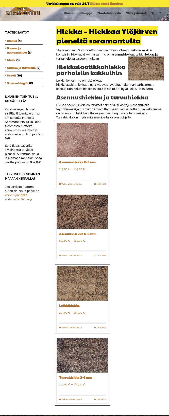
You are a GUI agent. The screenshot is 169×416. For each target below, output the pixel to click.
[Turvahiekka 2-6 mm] (82, 355)
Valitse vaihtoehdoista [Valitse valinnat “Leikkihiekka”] (71, 327)
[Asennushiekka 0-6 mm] (82, 212)
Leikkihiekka (69, 306)
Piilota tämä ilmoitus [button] (106, 4)
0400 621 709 (22, 199)
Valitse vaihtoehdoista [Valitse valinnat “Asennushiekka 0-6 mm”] (71, 256)
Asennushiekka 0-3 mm (77, 162)
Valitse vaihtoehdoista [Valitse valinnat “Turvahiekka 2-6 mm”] (71, 399)
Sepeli (11, 75)
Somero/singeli (17, 83)
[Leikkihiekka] (82, 283)
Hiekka (12, 41)
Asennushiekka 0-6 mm (78, 234)
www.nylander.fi (16, 195)
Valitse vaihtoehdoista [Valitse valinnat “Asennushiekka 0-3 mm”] (71, 184)
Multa (11, 60)
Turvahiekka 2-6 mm (75, 378)
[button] (160, 13)
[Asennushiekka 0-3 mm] (82, 140)
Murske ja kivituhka (21, 68)
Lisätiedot (101, 184)
